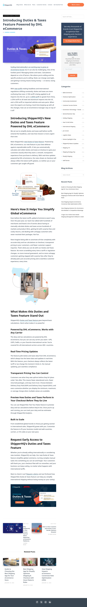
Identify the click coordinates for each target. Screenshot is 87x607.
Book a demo (76, 5)
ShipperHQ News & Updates (11, 15)
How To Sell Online (68, 122)
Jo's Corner (66, 131)
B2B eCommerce (67, 92)
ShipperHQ (49, 598)
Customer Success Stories (70, 105)
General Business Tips (69, 114)
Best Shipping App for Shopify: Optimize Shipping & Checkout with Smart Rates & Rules (29, 565)
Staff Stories (66, 160)
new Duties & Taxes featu (33, 142)
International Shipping (69, 126)
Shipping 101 (66, 148)
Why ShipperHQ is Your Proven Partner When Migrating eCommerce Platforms (20, 529)
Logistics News (67, 135)
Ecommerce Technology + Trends (72, 109)
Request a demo (32, 474)
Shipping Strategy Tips (69, 152)
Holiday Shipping (67, 118)
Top (43, 603)
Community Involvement (70, 101)
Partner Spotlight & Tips (69, 139)
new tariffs (18, 89)
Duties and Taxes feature (29, 320)
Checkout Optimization (69, 97)
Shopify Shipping (67, 156)
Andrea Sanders (10, 32)
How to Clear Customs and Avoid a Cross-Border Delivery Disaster (39, 529)
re (43, 142)
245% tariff (35, 97)
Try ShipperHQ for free (73, 41)
